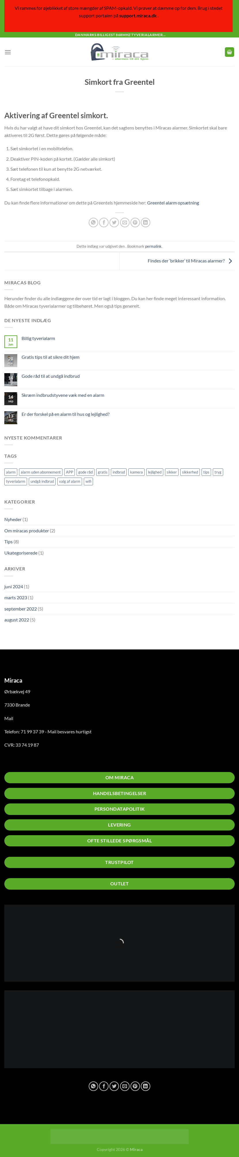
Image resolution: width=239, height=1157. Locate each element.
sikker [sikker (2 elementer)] (172, 472)
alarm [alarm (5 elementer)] (11, 472)
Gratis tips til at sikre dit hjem (50, 357)
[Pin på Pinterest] (135, 222)
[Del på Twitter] (114, 222)
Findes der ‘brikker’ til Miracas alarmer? (191, 260)
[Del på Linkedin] (145, 222)
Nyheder (13, 519)
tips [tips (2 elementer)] (206, 472)
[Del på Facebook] (104, 222)
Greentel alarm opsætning (173, 202)
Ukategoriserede (20, 552)
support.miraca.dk (138, 15)
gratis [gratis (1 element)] (102, 472)
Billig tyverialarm (38, 338)
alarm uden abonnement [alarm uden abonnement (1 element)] (41, 472)
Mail (8, 718)
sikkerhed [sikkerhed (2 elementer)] (190, 472)
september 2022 (20, 608)
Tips (8, 541)
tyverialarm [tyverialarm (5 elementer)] (15, 481)
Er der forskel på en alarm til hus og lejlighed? (65, 414)
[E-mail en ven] (125, 222)
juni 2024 (13, 586)
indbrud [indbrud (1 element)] (119, 472)
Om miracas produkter (26, 530)
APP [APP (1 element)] (69, 472)
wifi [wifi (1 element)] (88, 481)
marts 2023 (15, 597)
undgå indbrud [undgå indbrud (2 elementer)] (42, 481)
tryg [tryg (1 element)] (218, 472)
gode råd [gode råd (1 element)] (85, 472)
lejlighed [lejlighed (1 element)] (155, 472)
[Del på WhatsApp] (93, 222)
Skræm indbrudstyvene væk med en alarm (63, 395)
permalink (153, 246)
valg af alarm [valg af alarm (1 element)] (69, 481)
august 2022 (16, 619)
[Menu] (7, 52)
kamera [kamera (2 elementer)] (136, 472)
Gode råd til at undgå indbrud (51, 376)
